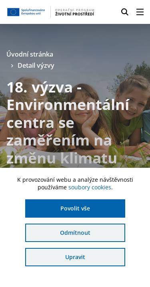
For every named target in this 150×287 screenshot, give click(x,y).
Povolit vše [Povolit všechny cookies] (75, 208)
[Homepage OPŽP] (50, 12)
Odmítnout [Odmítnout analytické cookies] (75, 232)
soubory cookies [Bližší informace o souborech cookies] (89, 187)
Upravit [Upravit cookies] (75, 257)
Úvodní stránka (29, 54)
